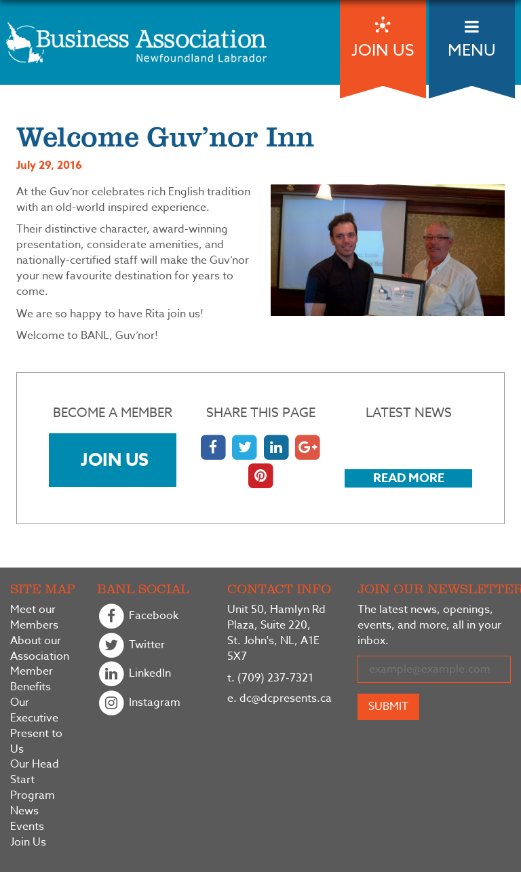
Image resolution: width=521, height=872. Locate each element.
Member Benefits (31, 679)
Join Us (115, 459)
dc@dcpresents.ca (279, 698)
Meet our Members (34, 617)
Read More (408, 478)
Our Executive (34, 710)
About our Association (39, 649)
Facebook (137, 616)
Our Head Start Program (34, 780)
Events (27, 827)
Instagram (138, 703)
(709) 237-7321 (270, 678)
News (24, 811)
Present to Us (36, 741)
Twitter (131, 645)
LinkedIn (134, 674)
